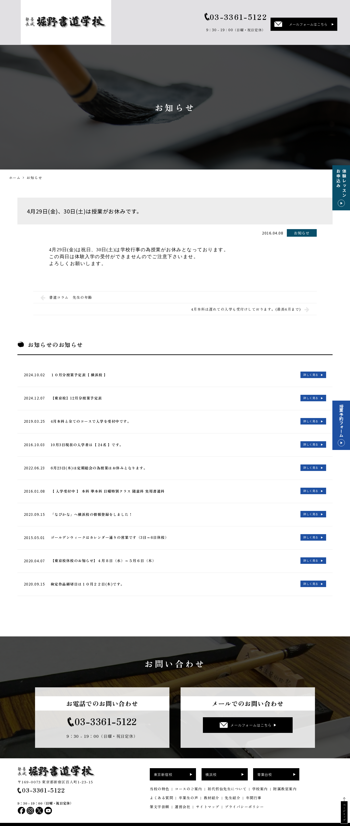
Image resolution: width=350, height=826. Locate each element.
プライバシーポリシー (244, 799)
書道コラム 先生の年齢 (66, 297)
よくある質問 (161, 790)
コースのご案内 (188, 781)
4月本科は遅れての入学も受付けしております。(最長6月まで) (250, 309)
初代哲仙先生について (227, 781)
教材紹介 (211, 790)
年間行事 (254, 790)
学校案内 (260, 781)
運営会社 (182, 799)
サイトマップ (207, 799)
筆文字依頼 (159, 799)
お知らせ (302, 233)
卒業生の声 (188, 790)
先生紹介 (232, 790)
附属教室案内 (285, 781)
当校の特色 (159, 781)
